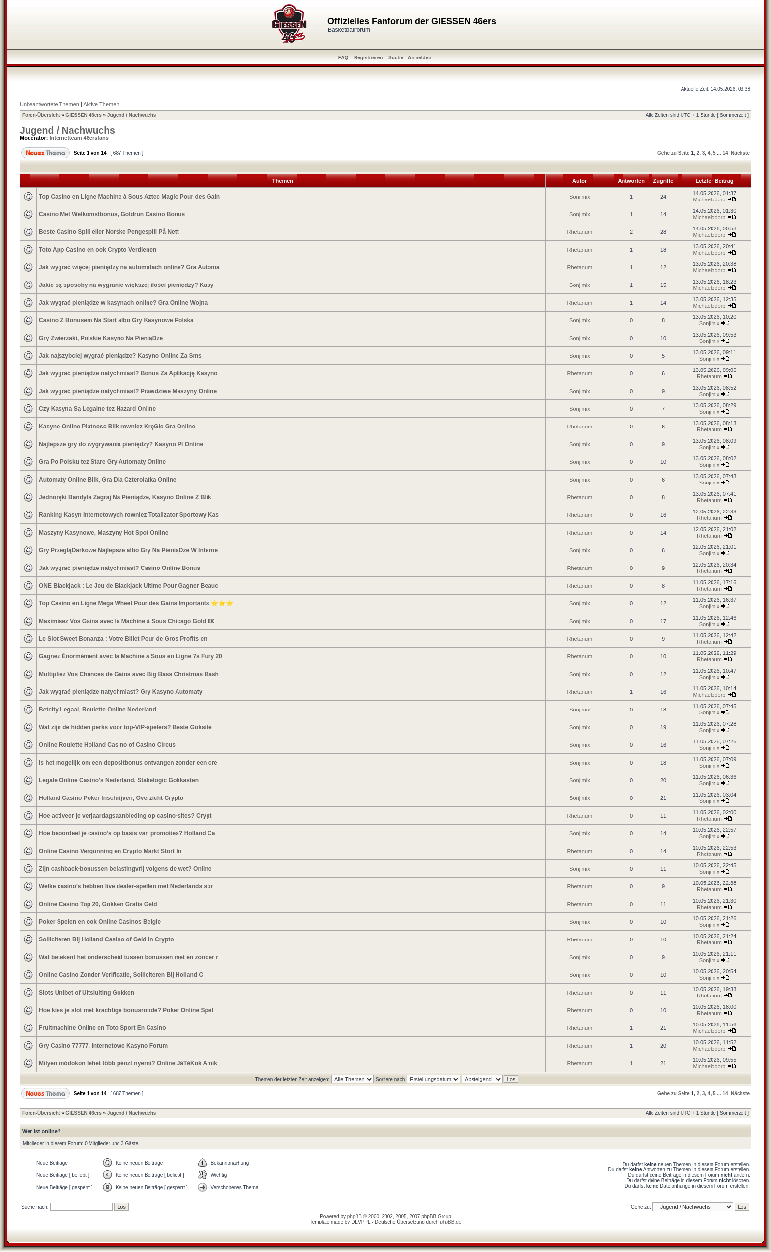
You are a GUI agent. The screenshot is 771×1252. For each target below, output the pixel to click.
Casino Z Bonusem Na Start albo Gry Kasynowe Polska (116, 320)
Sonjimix (579, 196)
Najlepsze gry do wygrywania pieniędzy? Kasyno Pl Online (121, 444)
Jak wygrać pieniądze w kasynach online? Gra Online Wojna (123, 302)
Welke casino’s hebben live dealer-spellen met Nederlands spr (126, 886)
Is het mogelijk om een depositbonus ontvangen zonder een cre (128, 762)
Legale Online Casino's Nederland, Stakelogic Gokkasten (119, 780)
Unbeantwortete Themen (49, 104)
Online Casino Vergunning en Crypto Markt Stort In (110, 851)
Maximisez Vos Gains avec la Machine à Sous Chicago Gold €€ (126, 621)
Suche (395, 57)
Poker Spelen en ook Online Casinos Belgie (100, 921)
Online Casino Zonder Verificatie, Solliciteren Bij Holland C (121, 974)
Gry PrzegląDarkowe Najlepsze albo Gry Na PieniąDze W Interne (128, 550)
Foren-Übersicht (41, 115)
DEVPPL (360, 1221)
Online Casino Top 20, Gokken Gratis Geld (98, 904)
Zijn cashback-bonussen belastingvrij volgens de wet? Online (125, 868)
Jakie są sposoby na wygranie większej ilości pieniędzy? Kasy (126, 285)
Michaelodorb (709, 199)
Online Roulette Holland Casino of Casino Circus (107, 744)
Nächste (740, 153)
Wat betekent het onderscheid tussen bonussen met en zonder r (128, 957)
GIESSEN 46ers (83, 115)
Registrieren (368, 57)
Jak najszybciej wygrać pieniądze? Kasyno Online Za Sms (120, 355)
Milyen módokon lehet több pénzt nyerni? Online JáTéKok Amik (128, 1063)
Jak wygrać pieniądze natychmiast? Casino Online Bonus (119, 568)
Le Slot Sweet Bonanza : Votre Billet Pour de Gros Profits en (123, 638)
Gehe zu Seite (673, 153)
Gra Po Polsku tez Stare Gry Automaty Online (102, 461)
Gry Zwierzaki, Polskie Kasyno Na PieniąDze (101, 338)
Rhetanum (580, 232)
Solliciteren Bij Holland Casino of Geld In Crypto (106, 939)
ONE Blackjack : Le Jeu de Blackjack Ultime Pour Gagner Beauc (128, 585)
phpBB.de (450, 1221)
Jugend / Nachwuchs (131, 115)
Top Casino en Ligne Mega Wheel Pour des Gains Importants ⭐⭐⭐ (136, 603)
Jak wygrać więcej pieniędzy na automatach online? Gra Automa (129, 267)
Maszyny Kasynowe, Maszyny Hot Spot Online (103, 532)
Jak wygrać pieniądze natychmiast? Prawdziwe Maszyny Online (128, 391)
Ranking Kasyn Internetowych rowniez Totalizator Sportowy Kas (129, 515)
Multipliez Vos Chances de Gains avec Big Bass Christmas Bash (129, 674)
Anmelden (419, 57)
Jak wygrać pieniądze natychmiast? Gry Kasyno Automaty (120, 691)
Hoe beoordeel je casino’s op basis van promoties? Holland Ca (127, 833)
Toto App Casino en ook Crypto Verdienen (97, 249)
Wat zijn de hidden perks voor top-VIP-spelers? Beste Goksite (125, 727)
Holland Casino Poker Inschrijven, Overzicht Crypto (111, 798)
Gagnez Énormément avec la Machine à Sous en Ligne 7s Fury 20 (130, 656)
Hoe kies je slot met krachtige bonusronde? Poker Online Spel (126, 1010)
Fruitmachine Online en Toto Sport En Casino (102, 1027)
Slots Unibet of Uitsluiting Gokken (86, 992)
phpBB (354, 1216)
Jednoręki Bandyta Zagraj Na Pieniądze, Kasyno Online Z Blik (125, 497)
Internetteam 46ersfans (79, 138)
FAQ (343, 57)
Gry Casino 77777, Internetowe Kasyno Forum (103, 1045)
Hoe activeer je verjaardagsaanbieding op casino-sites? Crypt (125, 815)
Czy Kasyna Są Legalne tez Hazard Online (97, 408)
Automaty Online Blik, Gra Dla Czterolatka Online (107, 479)
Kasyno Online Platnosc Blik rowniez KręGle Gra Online (117, 426)
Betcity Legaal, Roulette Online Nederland (97, 709)
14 (725, 153)
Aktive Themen (101, 104)
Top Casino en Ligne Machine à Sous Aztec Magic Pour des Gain (129, 196)
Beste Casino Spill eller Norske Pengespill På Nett (109, 231)
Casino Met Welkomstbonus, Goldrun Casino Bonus (112, 214)
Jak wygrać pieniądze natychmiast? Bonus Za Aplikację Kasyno (128, 373)
